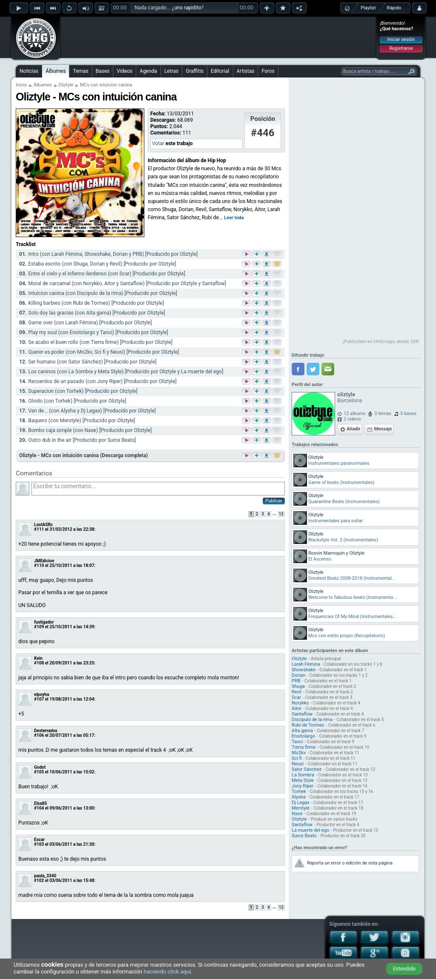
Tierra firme (304, 747)
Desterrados (45, 730)
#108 (39, 663)
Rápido (394, 8)
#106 (39, 735)
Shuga (298, 686)
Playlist (368, 8)
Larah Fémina (306, 664)
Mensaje (383, 429)
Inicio (21, 85)
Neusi (298, 764)
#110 (39, 565)
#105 (39, 772)
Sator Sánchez (306, 769)
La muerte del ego (310, 830)
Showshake (304, 670)
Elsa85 (40, 803)
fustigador (44, 622)
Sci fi (297, 758)
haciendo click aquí (167, 971)
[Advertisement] (218, 37)
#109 (39, 626)
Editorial (220, 71)
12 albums (354, 413)
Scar (296, 697)
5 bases (408, 413)
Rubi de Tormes (308, 725)
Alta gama (302, 730)
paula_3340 (45, 875)
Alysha (299, 797)
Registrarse (401, 48)
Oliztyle (66, 85)
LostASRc (43, 524)
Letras (171, 71)
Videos (124, 71)
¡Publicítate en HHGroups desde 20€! (381, 341)
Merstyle (301, 808)
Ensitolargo (303, 736)
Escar (39, 839)
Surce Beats (304, 836)
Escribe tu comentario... (158, 488)
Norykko (300, 703)
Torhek (299, 791)
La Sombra (303, 775)
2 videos (352, 419)
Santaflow (302, 714)
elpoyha (41, 694)
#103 (39, 844)
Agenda (148, 71)
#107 (39, 699)
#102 (39, 880)
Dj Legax (301, 802)
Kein (38, 658)
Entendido (404, 969)
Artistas (246, 71)
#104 (39, 808)
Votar (158, 143)
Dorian (298, 675)
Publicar (273, 501)
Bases (103, 71)
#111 (39, 529)
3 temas (382, 413)
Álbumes (56, 71)
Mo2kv (299, 753)
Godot (40, 767)
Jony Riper (303, 786)
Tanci (297, 741)
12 (281, 514)
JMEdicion (44, 560)
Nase (297, 813)
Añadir (353, 429)
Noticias (29, 71)
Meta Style (303, 780)
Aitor (296, 708)
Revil (296, 692)
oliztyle (346, 394)
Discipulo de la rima (312, 719)
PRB (296, 681)
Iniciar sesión (401, 39)
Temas (80, 71)
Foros (267, 71)
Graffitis (195, 71)
